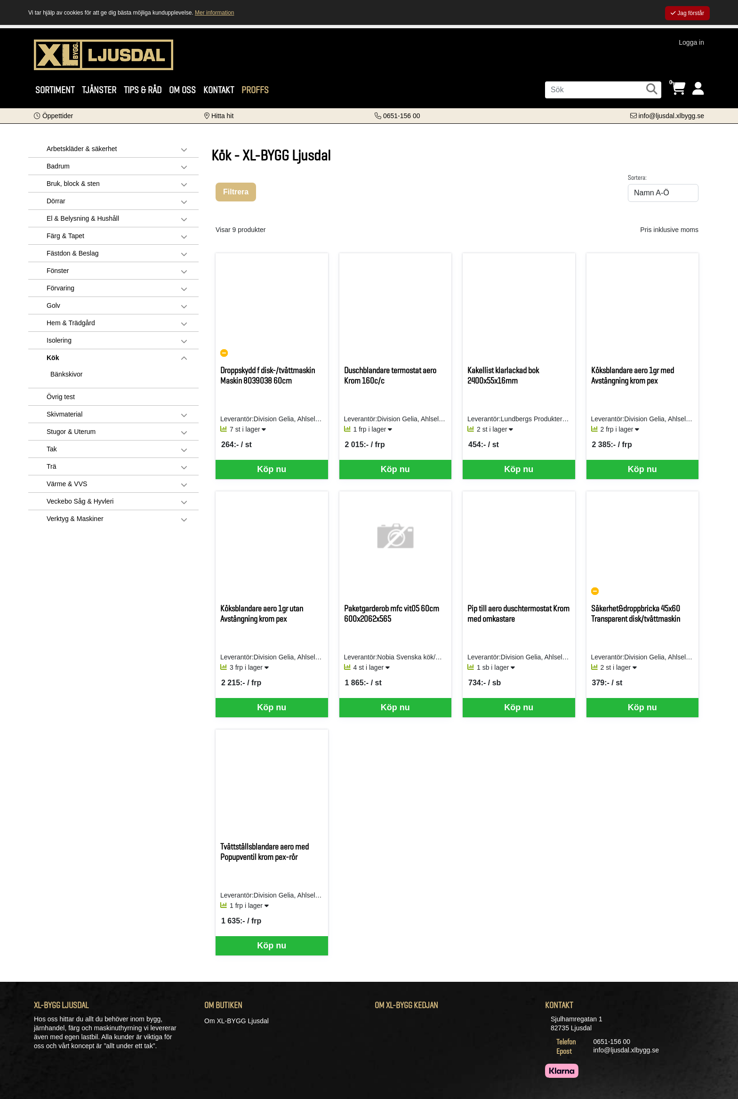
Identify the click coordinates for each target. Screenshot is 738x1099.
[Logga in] (698, 88)
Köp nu (271, 469)
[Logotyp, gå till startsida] (103, 54)
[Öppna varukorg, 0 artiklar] (678, 88)
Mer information (214, 12)
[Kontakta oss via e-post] (667, 115)
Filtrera (236, 192)
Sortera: (637, 177)
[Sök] (603, 89)
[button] (53, 115)
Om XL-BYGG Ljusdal (236, 1021)
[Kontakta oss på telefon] (397, 115)
